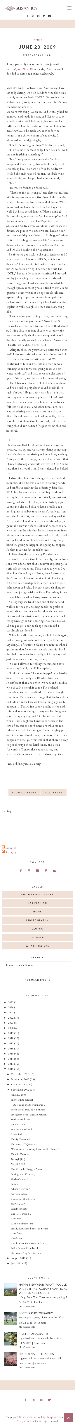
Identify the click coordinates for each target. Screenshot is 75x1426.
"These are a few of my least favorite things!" (35, 1149)
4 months (16, 1218)
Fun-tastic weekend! (22, 1129)
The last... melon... (21, 1213)
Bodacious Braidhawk (23, 1198)
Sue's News (30, 1417)
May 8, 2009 (18, 1164)
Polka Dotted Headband (24, 1248)
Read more (40, 1302)
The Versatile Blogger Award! (27, 1169)
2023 (11, 1012)
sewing (37, 928)
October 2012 (19, 1084)
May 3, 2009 (18, 1203)
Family (38, 40)
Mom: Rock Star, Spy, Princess (28, 1109)
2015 (11, 1053)
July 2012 (16, 1263)
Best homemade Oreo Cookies (28, 1243)
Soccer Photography (36, 1313)
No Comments (27, 1306)
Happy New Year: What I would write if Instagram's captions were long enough (43, 1289)
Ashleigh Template (46, 1417)
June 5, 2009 (18, 1124)
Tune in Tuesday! (20, 1154)
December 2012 (20, 1074)
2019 (11, 1033)
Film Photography (33, 1333)
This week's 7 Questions (24, 1144)
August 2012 (18, 1258)
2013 (11, 1063)
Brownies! (16, 1134)
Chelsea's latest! (19, 1179)
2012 (11, 1069)
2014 (11, 1058)
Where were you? (20, 1188)
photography (37, 920)
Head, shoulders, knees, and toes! (29, 1228)
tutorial (37, 937)
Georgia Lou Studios (27, 1421)
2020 (11, 1028)
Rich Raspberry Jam (22, 1223)
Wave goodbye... (20, 1193)
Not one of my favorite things (27, 1253)
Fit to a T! (16, 1184)
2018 (11, 1038)
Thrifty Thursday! (20, 1139)
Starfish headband (21, 1119)
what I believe (37, 946)
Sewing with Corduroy (23, 1174)
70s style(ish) (18, 1159)
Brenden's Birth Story (37, 1354)
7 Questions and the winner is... (28, 1104)
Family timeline (19, 1208)
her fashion (37, 903)
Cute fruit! (16, 1233)
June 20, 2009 (25, 69)
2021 (11, 1022)
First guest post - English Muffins (29, 1114)
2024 (11, 1007)
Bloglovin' (16, 1238)
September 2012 (20, 1089)
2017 (11, 1043)
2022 (11, 1017)
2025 (11, 1002)
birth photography (37, 894)
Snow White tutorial (22, 1099)
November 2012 (20, 1079)
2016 (11, 1048)
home (37, 911)
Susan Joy (11, 847)
